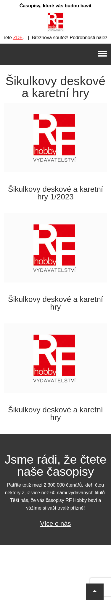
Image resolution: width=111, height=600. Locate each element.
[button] (95, 592)
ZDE (20, 37)
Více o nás (55, 523)
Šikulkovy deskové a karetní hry (55, 303)
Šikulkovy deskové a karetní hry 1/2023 (55, 193)
